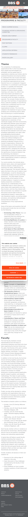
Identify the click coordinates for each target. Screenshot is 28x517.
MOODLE (3, 501)
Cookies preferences (6, 495)
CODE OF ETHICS (18, 495)
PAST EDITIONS (7, 43)
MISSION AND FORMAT (9, 36)
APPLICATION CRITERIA (9, 50)
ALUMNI (4, 46)
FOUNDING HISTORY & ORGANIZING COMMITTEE (13, 31)
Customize (14, 272)
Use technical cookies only (14, 277)
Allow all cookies (14, 267)
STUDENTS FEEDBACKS (9, 54)
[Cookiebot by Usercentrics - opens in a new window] (20, 238)
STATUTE (17, 493)
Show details (19, 263)
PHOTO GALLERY (7, 57)
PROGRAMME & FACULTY (10, 39)
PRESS (2, 506)
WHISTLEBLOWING (19, 497)
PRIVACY (3, 493)
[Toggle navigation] (24, 3)
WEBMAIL (3, 503)
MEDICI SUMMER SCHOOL (10, 27)
